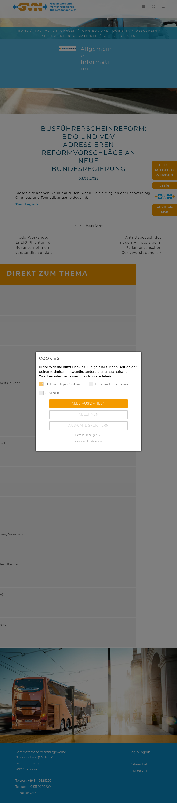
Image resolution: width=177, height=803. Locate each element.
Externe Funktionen (108, 384)
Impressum (79, 441)
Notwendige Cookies (60, 384)
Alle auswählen (88, 404)
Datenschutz (96, 441)
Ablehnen (89, 414)
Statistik (49, 393)
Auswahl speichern (88, 425)
